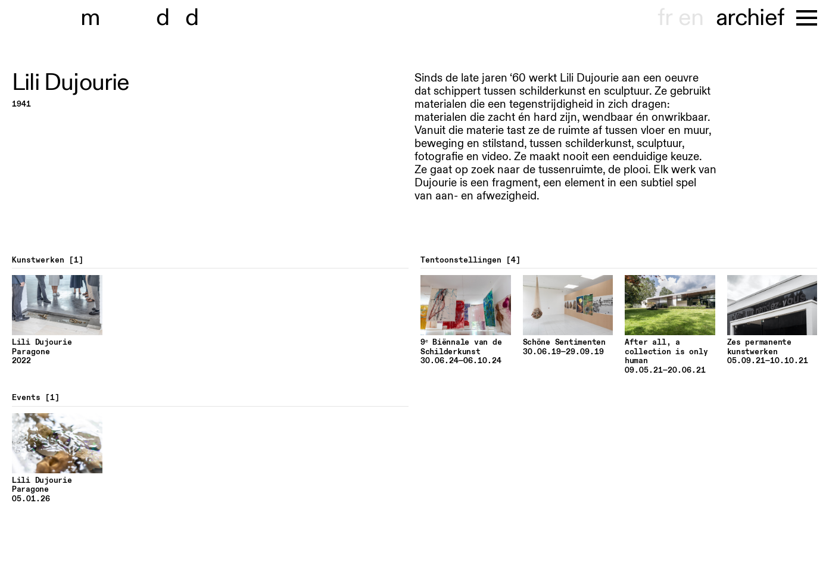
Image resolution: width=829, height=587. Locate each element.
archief (750, 18)
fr (664, 18)
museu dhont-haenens (147, 18)
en (690, 18)
